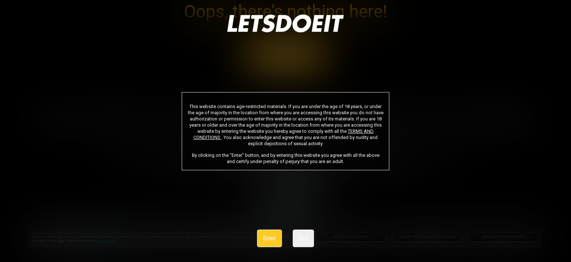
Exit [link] (303, 238)
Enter (269, 238)
